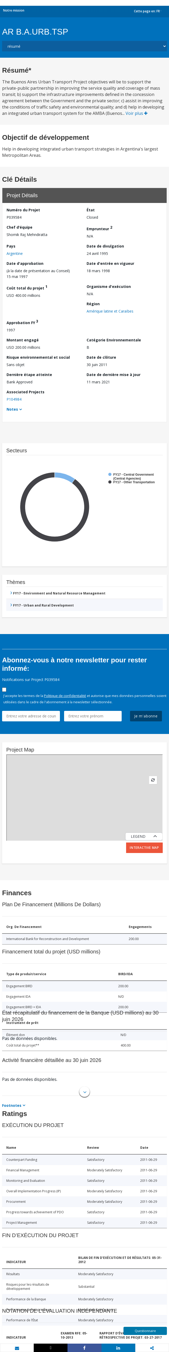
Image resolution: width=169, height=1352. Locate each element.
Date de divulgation (105, 246)
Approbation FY (22, 322)
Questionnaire (145, 1331)
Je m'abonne (146, 715)
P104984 (14, 399)
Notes (12, 409)
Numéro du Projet (23, 209)
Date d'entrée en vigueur (110, 263)
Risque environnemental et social (38, 357)
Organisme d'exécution (109, 286)
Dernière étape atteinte (29, 374)
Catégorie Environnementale (114, 339)
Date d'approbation (25, 263)
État (91, 209)
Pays (11, 246)
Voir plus (137, 113)
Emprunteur (99, 228)
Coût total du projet (27, 287)
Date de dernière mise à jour (113, 374)
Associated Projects (25, 391)
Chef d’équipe (19, 227)
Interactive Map (144, 847)
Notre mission (13, 10)
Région (93, 303)
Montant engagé (23, 339)
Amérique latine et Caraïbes (110, 311)
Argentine (15, 253)
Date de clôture (101, 357)
